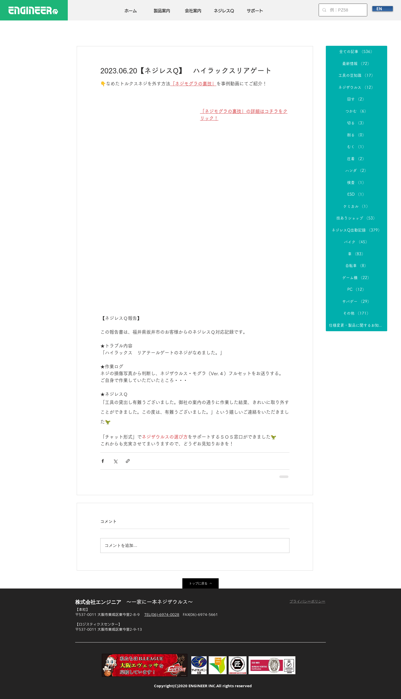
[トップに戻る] (200, 583)
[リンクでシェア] (127, 461)
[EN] (382, 8)
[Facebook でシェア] (102, 461)
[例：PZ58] (343, 10)
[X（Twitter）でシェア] (115, 461)
